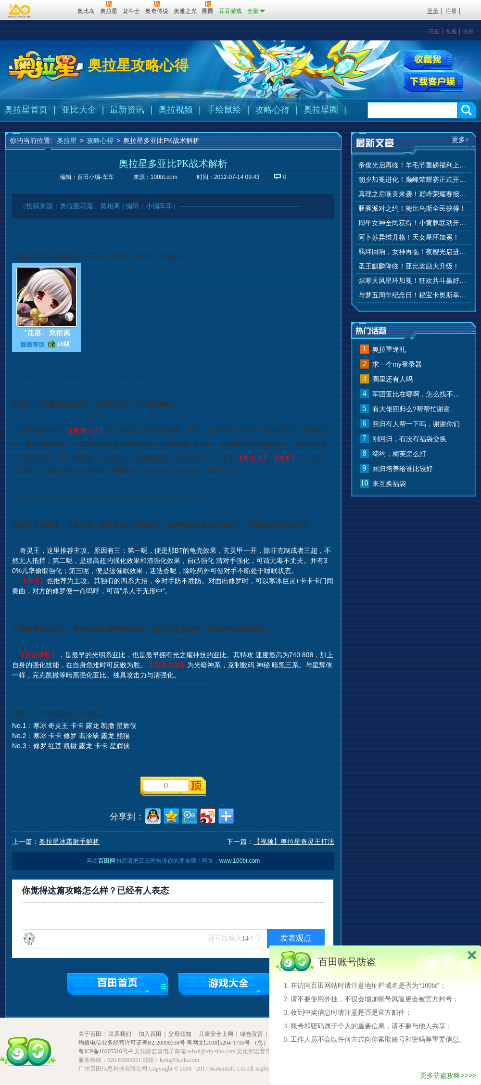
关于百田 (89, 1034)
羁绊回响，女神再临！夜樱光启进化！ (413, 251)
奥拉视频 (175, 110)
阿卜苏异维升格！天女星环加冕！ (408, 237)
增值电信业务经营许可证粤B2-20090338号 (131, 1042)
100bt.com (164, 177)
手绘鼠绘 (224, 110)
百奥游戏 (20, 10)
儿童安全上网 (216, 1034)
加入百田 (150, 1034)
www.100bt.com (239, 860)
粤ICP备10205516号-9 (105, 1051)
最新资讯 (127, 110)
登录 (433, 11)
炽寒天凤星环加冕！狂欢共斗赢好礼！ (413, 280)
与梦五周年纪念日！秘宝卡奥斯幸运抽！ (413, 295)
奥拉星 (67, 140)
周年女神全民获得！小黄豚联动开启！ (413, 223)
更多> (460, 139)
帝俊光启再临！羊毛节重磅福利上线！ (413, 165)
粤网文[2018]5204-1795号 (218, 1042)
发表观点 (295, 938)
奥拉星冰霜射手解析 (69, 841)
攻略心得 (272, 110)
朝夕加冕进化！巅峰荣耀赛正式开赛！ (413, 179)
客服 (451, 31)
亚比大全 (79, 110)
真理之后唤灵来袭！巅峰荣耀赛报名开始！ (413, 194)
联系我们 (119, 1034)
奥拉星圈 (321, 110)
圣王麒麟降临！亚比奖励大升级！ (408, 266)
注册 (451, 11)
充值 (434, 31)
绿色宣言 (251, 1034)
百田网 (56, 10)
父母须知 (179, 1034)
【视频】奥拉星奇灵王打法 (293, 841)
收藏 (468, 31)
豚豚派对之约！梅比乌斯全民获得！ (412, 208)
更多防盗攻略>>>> (448, 1075)
